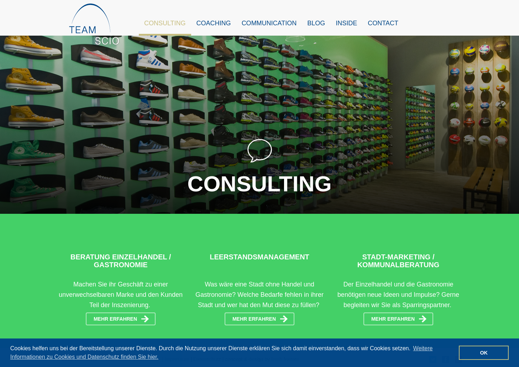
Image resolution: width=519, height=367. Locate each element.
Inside (346, 23)
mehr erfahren (115, 319)
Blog (316, 23)
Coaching (213, 23)
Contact (383, 23)
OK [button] (484, 353)
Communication (269, 23)
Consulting (165, 23)
